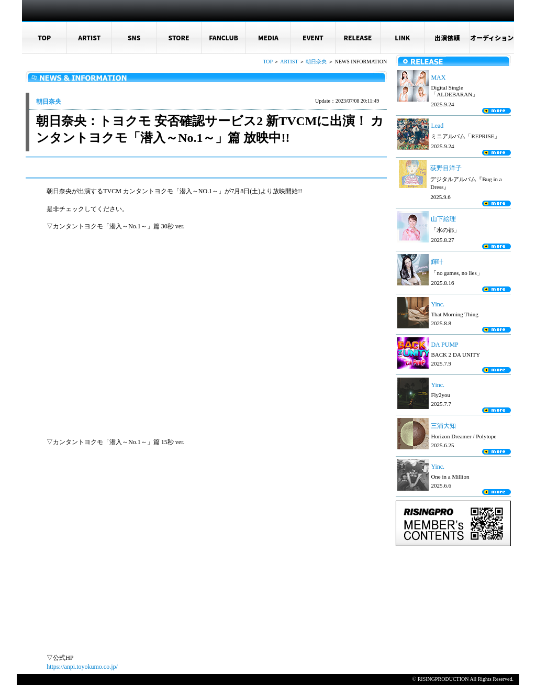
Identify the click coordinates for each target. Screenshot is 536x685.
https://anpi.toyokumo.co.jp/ (82, 666)
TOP (44, 37)
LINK (402, 37)
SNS (134, 37)
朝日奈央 (316, 61)
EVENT (313, 37)
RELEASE (357, 37)
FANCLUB (223, 37)
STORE (179, 37)
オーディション (491, 37)
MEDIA (268, 37)
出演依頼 (447, 37)
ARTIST (89, 37)
